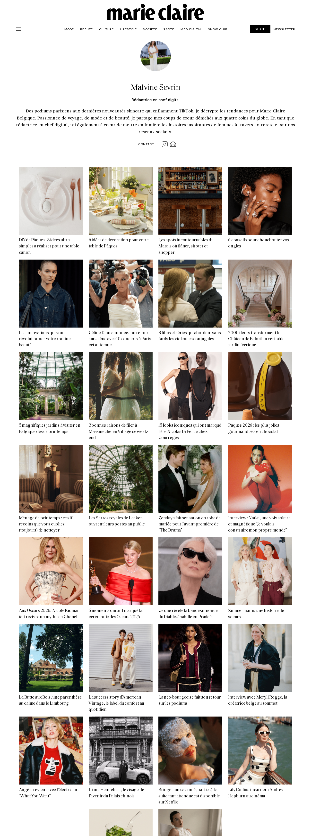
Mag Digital (191, 29)
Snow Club (218, 29)
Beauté (86, 29)
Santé (168, 29)
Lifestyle (128, 29)
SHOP (260, 28)
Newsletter (284, 29)
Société (150, 29)
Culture (106, 29)
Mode (69, 29)
